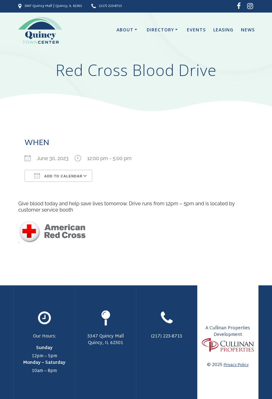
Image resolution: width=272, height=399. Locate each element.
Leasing (223, 30)
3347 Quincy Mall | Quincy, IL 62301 (53, 6)
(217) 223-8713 (110, 6)
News (248, 30)
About (125, 30)
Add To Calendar (58, 176)
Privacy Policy (236, 365)
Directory (160, 30)
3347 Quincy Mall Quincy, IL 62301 (105, 339)
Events (196, 30)
